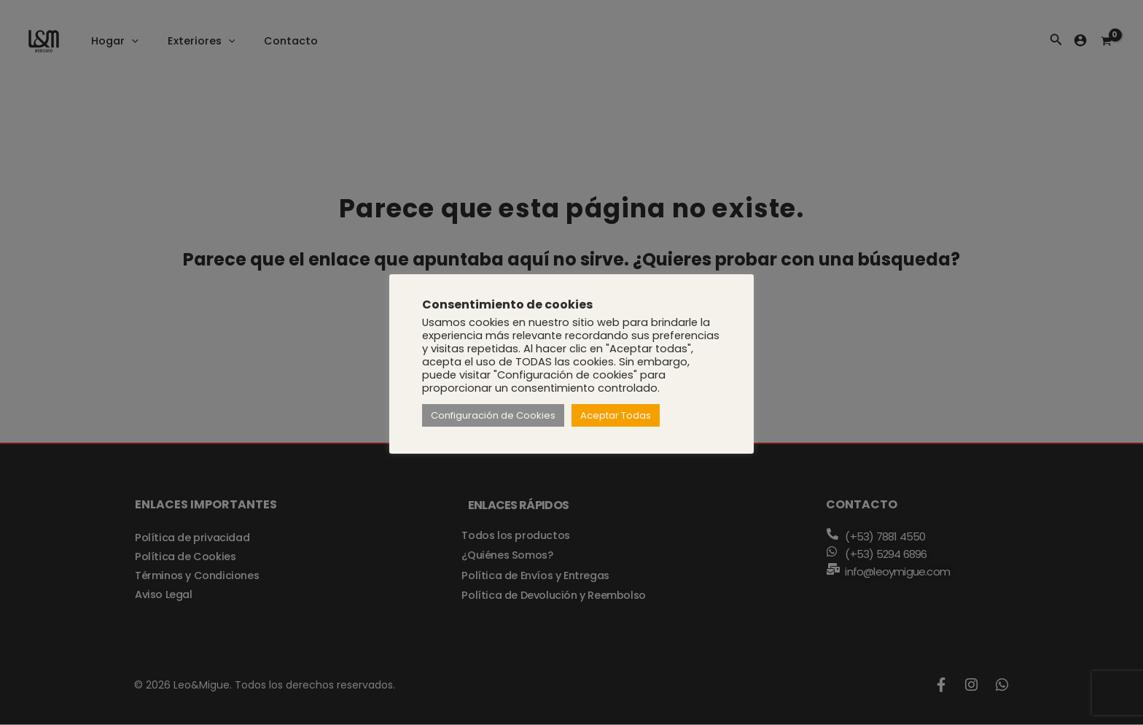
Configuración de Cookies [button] (493, 415)
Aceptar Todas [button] (615, 415)
